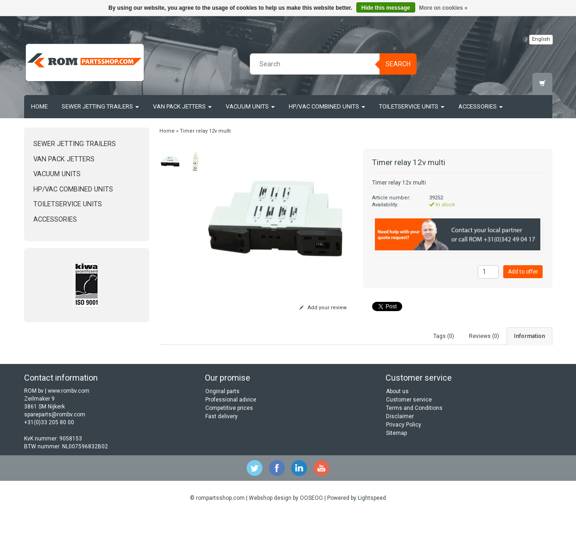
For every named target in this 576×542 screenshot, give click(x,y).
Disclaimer (400, 443)
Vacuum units (250, 106)
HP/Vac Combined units (327, 106)
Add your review (323, 308)
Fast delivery (221, 443)
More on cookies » (443, 8)
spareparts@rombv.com (54, 441)
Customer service (409, 426)
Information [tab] (529, 336)
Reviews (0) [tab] (484, 336)
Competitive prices (229, 434)
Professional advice (230, 426)
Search (398, 64)
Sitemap (396, 459)
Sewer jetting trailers (100, 106)
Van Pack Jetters (182, 106)
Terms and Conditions (414, 434)
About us (397, 417)
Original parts (222, 417)
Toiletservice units (411, 106)
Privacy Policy (403, 451)
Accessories (480, 106)
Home (39, 106)
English (541, 39)
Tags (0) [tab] (443, 336)
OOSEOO (311, 524)
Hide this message (385, 8)
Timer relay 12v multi (205, 131)
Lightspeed (372, 524)
